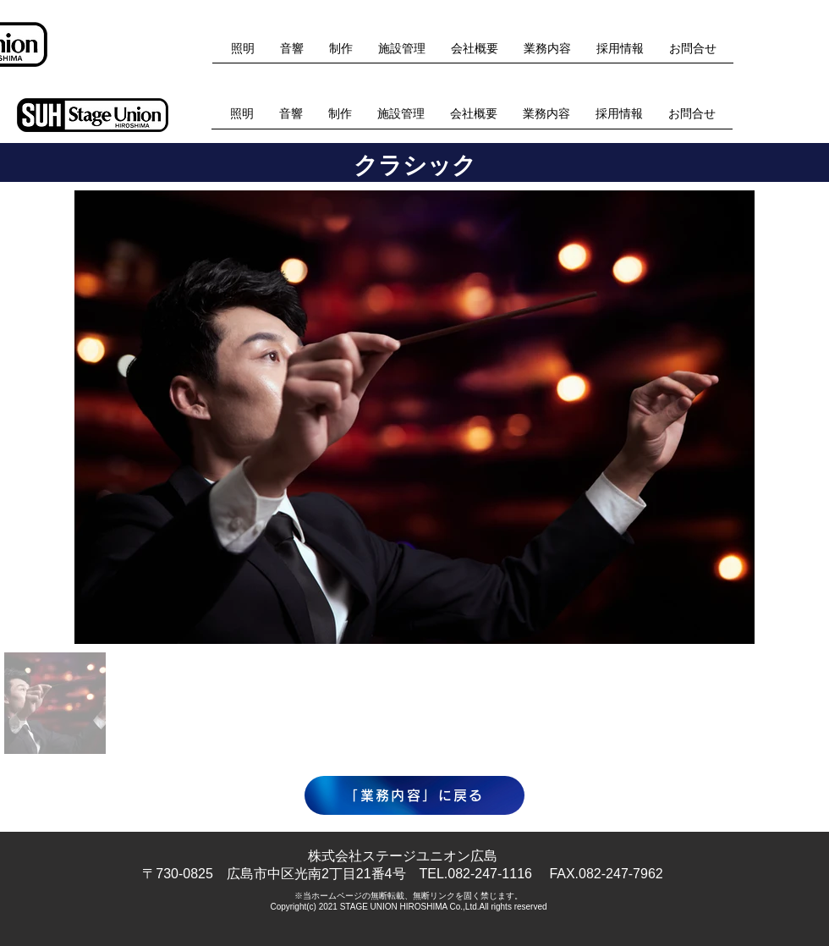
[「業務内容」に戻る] (414, 795)
